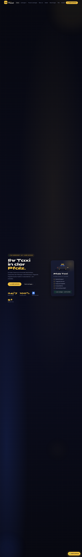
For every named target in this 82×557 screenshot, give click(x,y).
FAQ (59, 2)
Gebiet (46, 2)
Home (17, 2)
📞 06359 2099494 (72, 2)
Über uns (41, 2)
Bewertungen (53, 2)
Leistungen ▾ (23, 2)
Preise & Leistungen (32, 2)
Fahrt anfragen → (29, 284)
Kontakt (63, 2)
